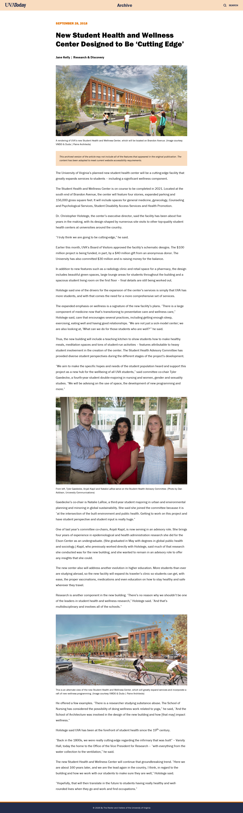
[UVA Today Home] (15, 5)
